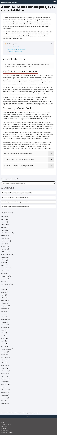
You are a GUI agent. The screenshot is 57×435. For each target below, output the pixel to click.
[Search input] (28, 183)
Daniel (4, 281)
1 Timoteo (4, 235)
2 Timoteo (5, 257)
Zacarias (4, 403)
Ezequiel (4, 300)
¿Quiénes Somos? (6, 424)
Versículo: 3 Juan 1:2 (13, 47)
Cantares (4, 273)
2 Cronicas (5, 241)
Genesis (4, 311)
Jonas (4, 335)
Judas (4, 344)
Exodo (4, 298)
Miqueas (4, 365)
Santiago (4, 392)
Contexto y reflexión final (15, 51)
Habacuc (4, 314)
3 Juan (4, 260)
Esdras (4, 292)
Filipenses (4, 306)
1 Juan (3, 222)
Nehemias (5, 371)
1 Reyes (4, 227)
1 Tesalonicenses (6, 233)
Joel (3, 333)
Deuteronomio (6, 284)
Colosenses (5, 276)
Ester (3, 295)
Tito (3, 400)
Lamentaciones (6, 349)
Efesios (4, 289)
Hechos (4, 322)
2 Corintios (5, 238)
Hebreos (4, 319)
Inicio (2, 422)
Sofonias (4, 395)
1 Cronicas (5, 219)
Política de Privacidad (7, 432)
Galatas (4, 308)
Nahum (4, 368)
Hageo (4, 316)
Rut (3, 387)
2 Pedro (4, 246)
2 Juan (4, 243)
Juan (3, 341)
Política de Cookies (6, 430)
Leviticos (4, 352)
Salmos (4, 390)
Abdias (4, 262)
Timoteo (4, 398)
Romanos (4, 384)
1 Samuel (4, 230)
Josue (4, 338)
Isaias (3, 325)
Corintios (4, 279)
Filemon (4, 303)
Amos (3, 265)
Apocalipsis (5, 268)
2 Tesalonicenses (7, 254)
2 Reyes (4, 249)
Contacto (3, 428)
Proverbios (5, 381)
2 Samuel (4, 252)
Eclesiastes (5, 287)
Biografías (5, 271)
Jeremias (4, 327)
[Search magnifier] (54, 183)
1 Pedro (4, 225)
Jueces (4, 346)
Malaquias (5, 357)
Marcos (4, 360)
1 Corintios (5, 216)
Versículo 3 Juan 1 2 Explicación (16, 49)
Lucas (3, 354)
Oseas (4, 376)
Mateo (4, 362)
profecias (4, 379)
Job (3, 330)
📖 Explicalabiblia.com (9, 2)
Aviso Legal (4, 426)
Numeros (4, 373)
